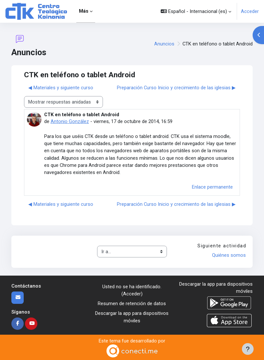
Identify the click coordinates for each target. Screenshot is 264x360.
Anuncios (164, 44)
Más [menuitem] (83, 11)
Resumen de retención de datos (132, 303)
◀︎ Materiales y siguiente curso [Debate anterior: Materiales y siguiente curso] (60, 88)
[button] (196, 11)
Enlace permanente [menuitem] (212, 187)
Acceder (250, 11)
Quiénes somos (229, 255)
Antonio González (70, 121)
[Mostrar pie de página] (248, 349)
